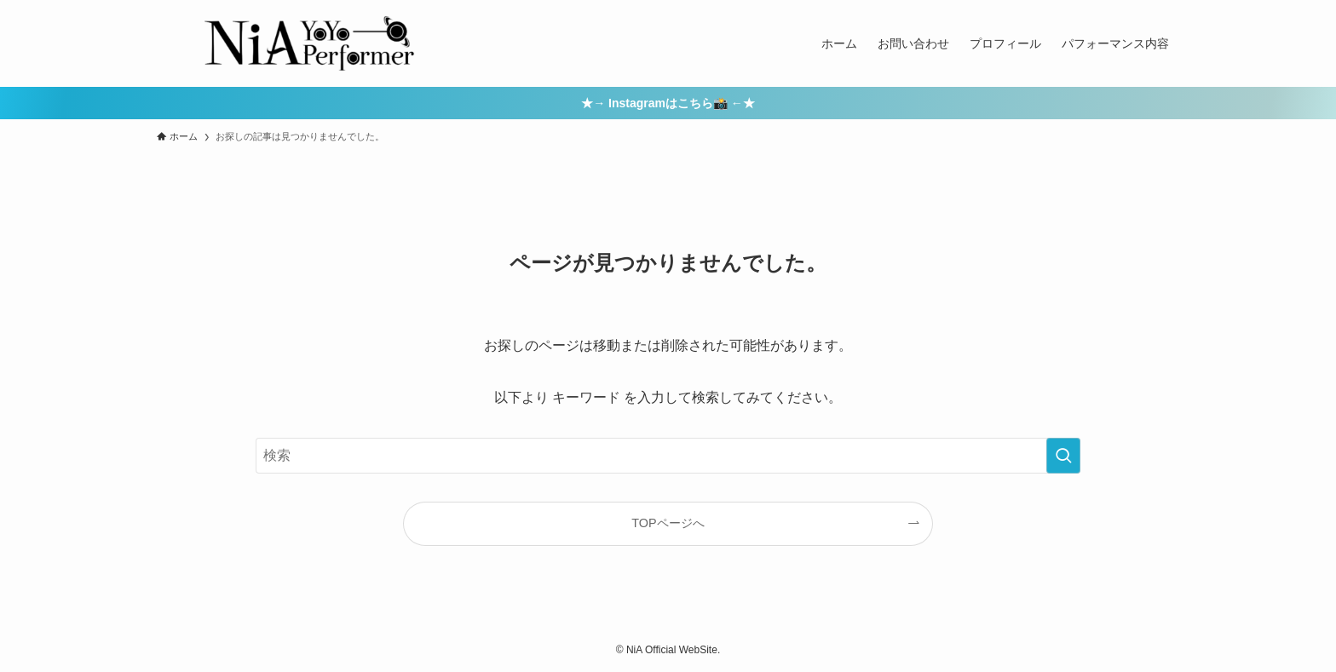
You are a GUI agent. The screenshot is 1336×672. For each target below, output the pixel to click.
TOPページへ (667, 523)
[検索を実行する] (1063, 456)
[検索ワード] (668, 456)
